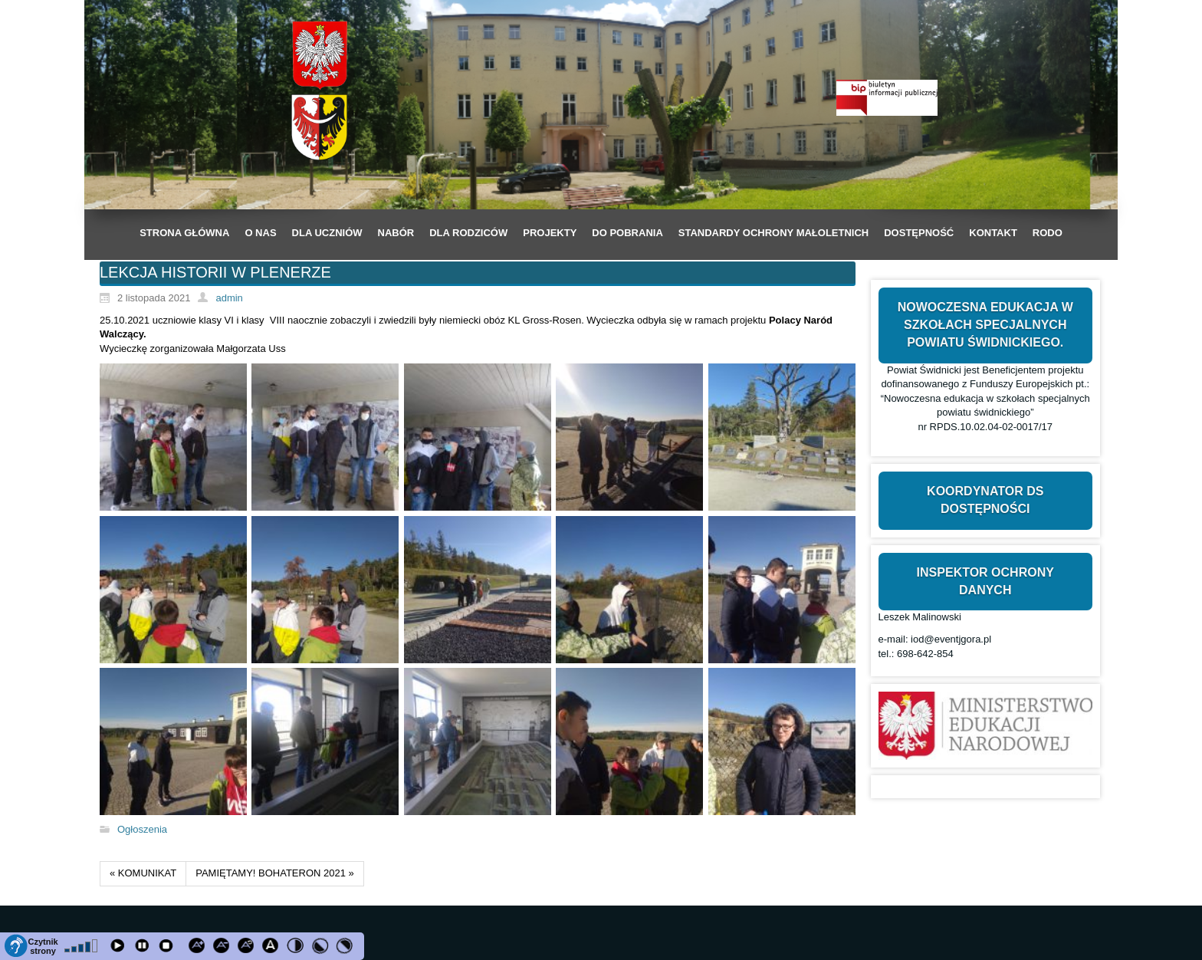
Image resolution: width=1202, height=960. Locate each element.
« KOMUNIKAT (143, 873)
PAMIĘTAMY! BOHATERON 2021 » (274, 873)
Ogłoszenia (142, 829)
